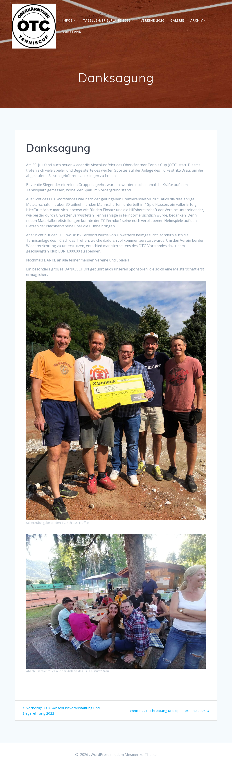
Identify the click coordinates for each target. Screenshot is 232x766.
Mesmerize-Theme (141, 754)
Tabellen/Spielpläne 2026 (107, 20)
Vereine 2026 (152, 20)
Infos (67, 20)
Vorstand (71, 31)
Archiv (196, 20)
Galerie (177, 20)
